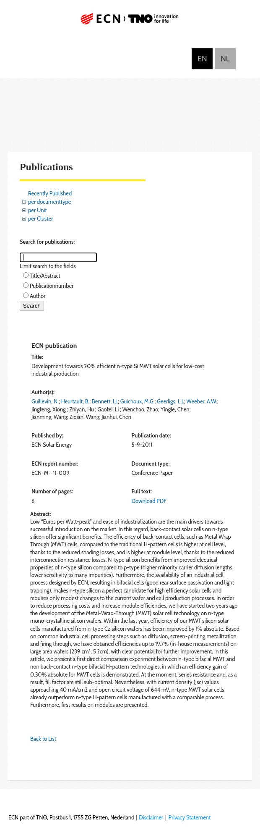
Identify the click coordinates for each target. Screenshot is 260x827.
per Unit (37, 210)
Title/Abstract (45, 275)
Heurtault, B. (75, 401)
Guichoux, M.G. (137, 401)
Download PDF (149, 501)
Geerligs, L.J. (170, 401)
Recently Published (50, 193)
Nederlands (225, 58)
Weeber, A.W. (202, 401)
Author (37, 295)
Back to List (43, 738)
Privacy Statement (190, 817)
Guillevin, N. (45, 401)
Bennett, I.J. (105, 401)
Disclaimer (151, 817)
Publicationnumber (51, 285)
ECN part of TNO (130, 22)
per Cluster (40, 218)
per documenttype (49, 201)
